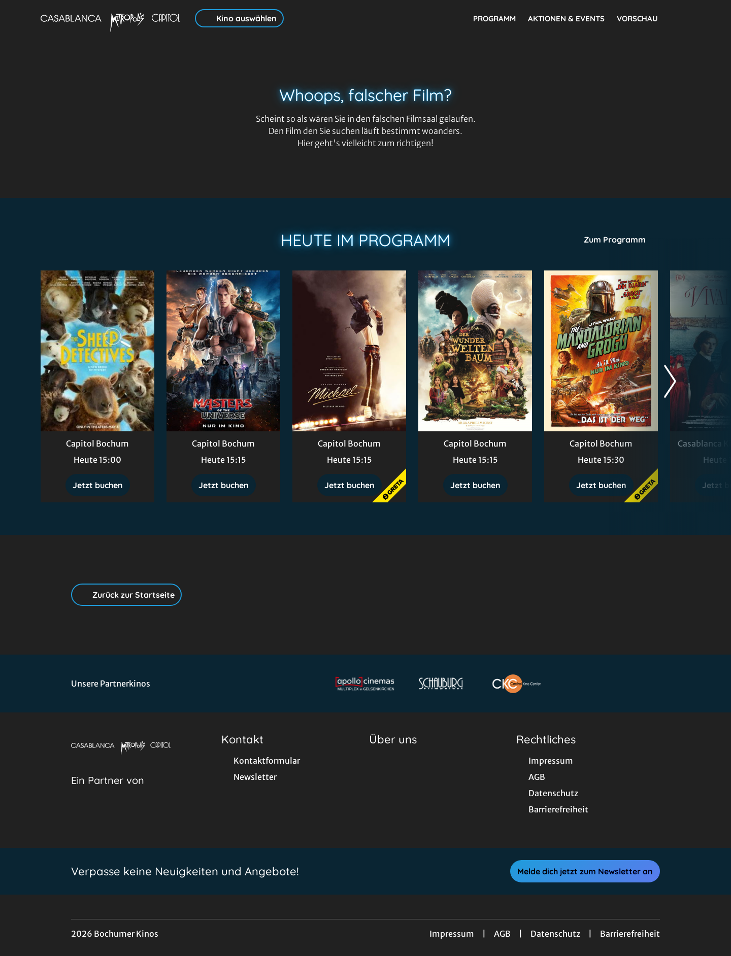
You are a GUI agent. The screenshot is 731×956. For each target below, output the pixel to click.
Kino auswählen (239, 18)
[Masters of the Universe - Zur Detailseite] (223, 350)
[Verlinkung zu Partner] (364, 683)
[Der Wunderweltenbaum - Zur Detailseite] (475, 350)
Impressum (451, 934)
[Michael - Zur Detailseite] (349, 350)
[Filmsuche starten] (680, 18)
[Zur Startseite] (112, 18)
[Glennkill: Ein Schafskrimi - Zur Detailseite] (97, 350)
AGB (502, 934)
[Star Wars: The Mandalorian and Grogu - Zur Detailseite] (601, 350)
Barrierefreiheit (630, 934)
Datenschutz (555, 934)
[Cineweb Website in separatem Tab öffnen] (107, 793)
